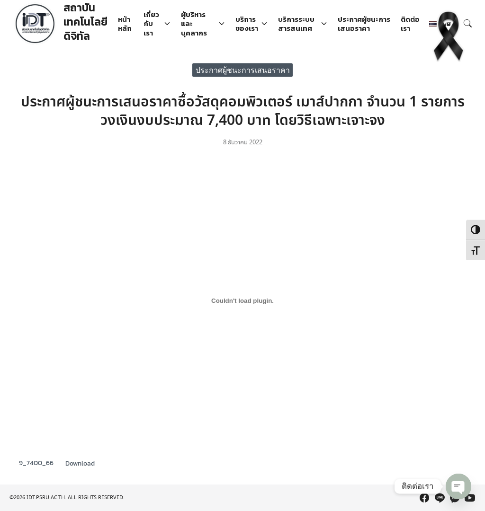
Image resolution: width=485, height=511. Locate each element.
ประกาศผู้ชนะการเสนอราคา (364, 24)
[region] (242, 483)
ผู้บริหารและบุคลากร (194, 23)
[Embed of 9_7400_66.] (242, 300)
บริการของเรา (246, 24)
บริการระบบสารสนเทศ (296, 24)
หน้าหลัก (125, 24)
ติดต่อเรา (410, 24)
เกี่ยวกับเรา (151, 23)
